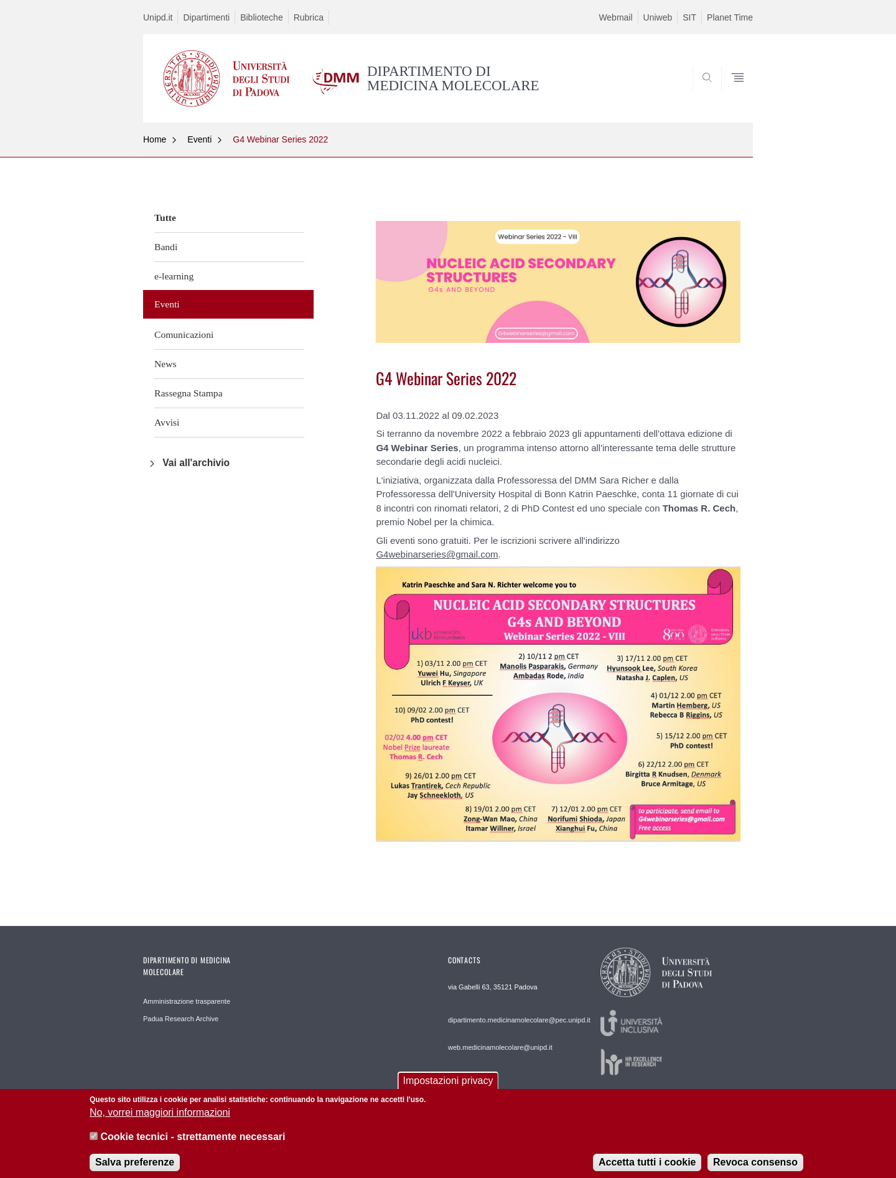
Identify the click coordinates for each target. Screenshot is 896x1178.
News (165, 363)
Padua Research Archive (180, 1018)
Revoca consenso (755, 1169)
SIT (689, 17)
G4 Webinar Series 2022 (280, 139)
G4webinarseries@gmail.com (437, 554)
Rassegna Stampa (188, 393)
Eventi (199, 139)
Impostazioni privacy (448, 1087)
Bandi (165, 246)
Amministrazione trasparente (186, 1001)
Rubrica (309, 17)
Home (154, 139)
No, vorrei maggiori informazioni (160, 1119)
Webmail (615, 17)
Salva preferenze (134, 1169)
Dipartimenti (206, 17)
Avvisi (166, 422)
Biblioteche (261, 17)
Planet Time (730, 17)
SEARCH (731, 92)
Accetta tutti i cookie (647, 1169)
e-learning (174, 276)
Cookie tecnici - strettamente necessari (192, 1143)
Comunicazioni (183, 334)
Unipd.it (157, 17)
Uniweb (658, 17)
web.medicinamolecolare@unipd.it (500, 1047)
